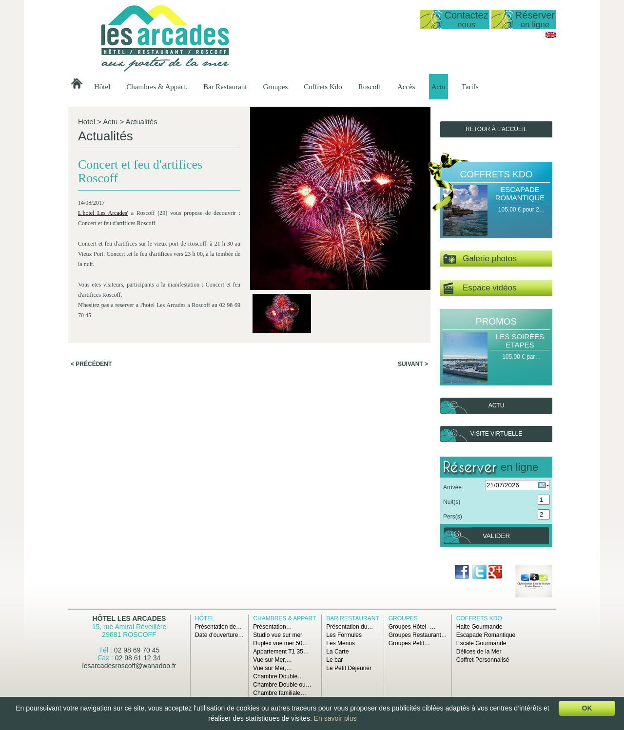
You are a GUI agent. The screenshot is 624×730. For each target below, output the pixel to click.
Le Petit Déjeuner (348, 668)
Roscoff (369, 87)
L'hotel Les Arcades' (103, 213)
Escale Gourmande (481, 643)
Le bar (334, 659)
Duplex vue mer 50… (280, 643)
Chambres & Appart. (156, 87)
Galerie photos (480, 259)
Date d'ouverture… (219, 635)
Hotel (86, 121)
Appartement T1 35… (281, 651)
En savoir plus (335, 718)
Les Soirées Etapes (520, 340)
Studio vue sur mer (277, 635)
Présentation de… (218, 626)
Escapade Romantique (520, 193)
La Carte (337, 651)
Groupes (275, 87)
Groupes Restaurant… (418, 635)
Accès (406, 87)
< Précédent (91, 364)
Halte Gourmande (479, 626)
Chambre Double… (278, 676)
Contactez (466, 19)
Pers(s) (452, 516)
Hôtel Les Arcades (129, 618)
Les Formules (344, 635)
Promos (496, 321)
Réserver (535, 19)
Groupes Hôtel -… (412, 626)
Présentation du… (349, 626)
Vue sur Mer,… (272, 659)
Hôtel (102, 87)
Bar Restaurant (225, 87)
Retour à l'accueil (496, 129)
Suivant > (413, 364)
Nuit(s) (451, 502)
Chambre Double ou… (282, 684)
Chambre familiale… (279, 693)
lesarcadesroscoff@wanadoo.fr (129, 666)
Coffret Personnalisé (482, 659)
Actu (438, 87)
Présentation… (272, 626)
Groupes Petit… (409, 643)
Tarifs (470, 87)
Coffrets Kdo (323, 87)
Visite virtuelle (496, 433)
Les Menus (340, 643)
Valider (496, 535)
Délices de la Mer (479, 651)
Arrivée (452, 487)
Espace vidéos (479, 288)
